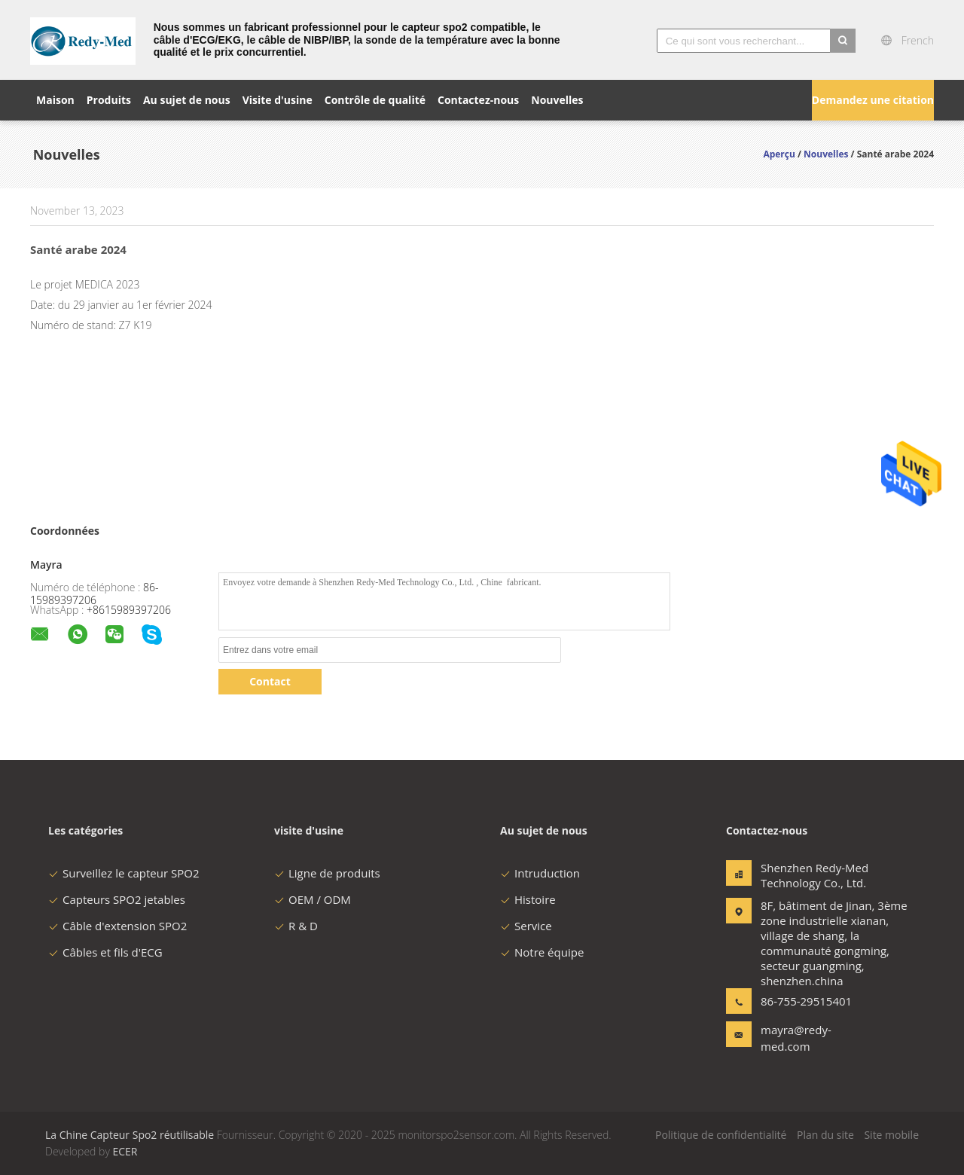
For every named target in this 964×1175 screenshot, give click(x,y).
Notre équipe (542, 952)
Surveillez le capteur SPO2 (123, 872)
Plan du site (825, 1135)
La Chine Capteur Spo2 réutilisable (129, 1135)
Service (526, 925)
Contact (270, 681)
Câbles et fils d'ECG (105, 952)
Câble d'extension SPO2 (117, 925)
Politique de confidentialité (720, 1135)
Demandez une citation (873, 100)
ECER (124, 1151)
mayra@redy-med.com (796, 1038)
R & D (296, 925)
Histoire (528, 899)
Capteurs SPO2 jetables (116, 899)
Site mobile (891, 1135)
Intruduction (540, 872)
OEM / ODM (312, 899)
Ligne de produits (327, 872)
